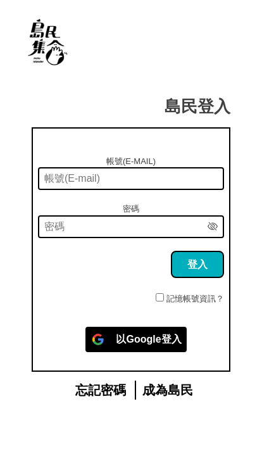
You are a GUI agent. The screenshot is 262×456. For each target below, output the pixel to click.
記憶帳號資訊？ (195, 298)
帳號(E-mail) (131, 161)
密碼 (131, 208)
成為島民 (167, 390)
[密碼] (131, 226)
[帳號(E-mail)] (131, 178)
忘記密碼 (100, 390)
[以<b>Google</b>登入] (135, 339)
